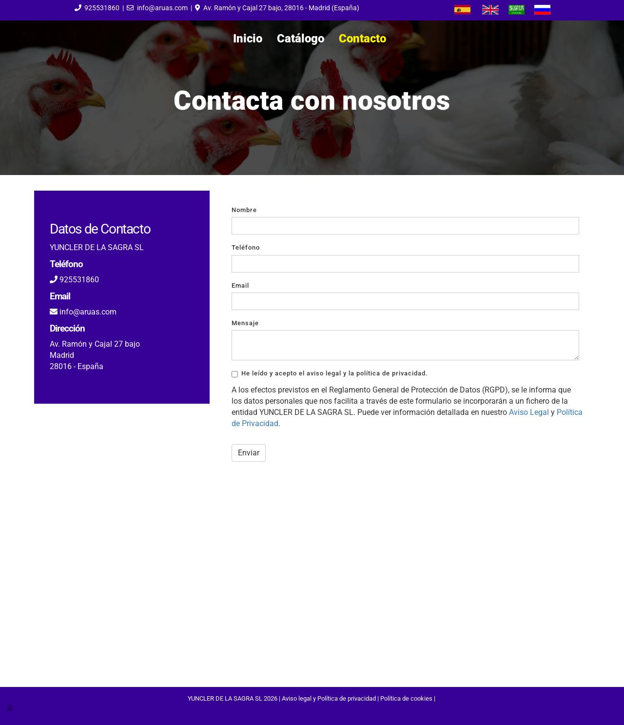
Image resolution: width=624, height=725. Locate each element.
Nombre (244, 210)
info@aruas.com (162, 8)
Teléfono (246, 247)
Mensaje (245, 323)
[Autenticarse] (10, 707)
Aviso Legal (529, 412)
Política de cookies (406, 698)
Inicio (247, 38)
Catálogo (300, 38)
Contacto (362, 38)
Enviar (248, 452)
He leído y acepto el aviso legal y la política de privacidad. (330, 373)
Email (240, 285)
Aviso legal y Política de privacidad (329, 698)
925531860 (101, 8)
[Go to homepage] (5, 38)
